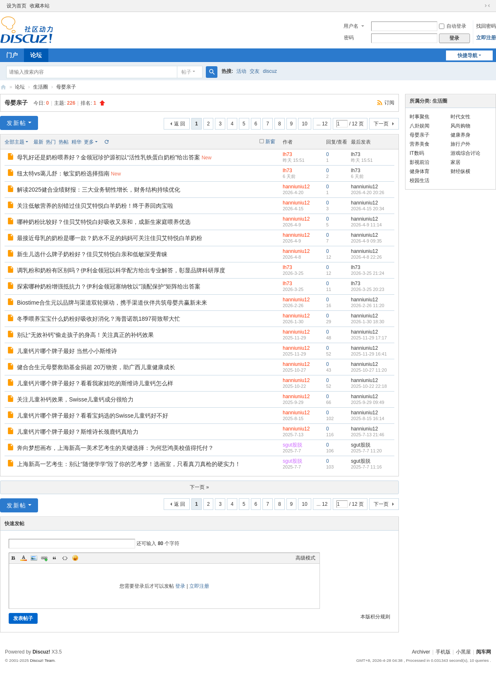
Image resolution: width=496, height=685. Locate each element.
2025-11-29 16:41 (369, 353)
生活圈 (40, 87)
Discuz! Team (42, 660)
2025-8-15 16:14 (367, 418)
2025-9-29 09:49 (367, 402)
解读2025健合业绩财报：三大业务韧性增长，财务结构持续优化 (98, 189)
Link (44, 558)
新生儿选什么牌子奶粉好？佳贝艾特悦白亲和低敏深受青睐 (92, 254)
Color (23, 558)
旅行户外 (460, 144)
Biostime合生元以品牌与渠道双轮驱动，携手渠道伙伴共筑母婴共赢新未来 (112, 302)
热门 (51, 142)
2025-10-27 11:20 (369, 370)
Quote (54, 558)
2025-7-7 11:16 (366, 466)
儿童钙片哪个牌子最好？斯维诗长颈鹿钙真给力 (77, 431)
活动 (241, 71)
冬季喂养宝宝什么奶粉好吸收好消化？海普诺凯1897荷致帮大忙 (98, 318)
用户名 (350, 26)
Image (34, 558)
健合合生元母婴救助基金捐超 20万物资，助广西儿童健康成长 (96, 367)
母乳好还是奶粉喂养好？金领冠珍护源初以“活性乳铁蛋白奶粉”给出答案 (108, 157)
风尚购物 (460, 126)
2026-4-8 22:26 (366, 257)
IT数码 (417, 153)
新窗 (270, 141)
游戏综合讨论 (465, 153)
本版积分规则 (375, 617)
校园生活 (419, 180)
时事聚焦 (419, 117)
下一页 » (199, 487)
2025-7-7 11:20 (366, 450)
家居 (455, 162)
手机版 (443, 652)
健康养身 (460, 135)
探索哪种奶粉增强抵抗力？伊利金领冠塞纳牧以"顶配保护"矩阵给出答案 (108, 286)
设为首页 (16, 6)
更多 (89, 142)
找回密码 (486, 26)
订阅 (389, 103)
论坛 (36, 55)
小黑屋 (463, 652)
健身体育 (419, 171)
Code (65, 558)
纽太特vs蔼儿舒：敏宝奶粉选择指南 (63, 173)
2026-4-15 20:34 (367, 208)
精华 (76, 142)
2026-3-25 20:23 (367, 289)
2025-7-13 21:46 (367, 434)
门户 (12, 55)
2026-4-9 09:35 (366, 240)
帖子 (186, 72)
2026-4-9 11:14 (366, 224)
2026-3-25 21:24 (367, 273)
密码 (349, 38)
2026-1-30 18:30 (367, 321)
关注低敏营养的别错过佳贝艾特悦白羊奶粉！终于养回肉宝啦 (95, 205)
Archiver (421, 652)
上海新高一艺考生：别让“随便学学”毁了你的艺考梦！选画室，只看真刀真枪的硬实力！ (129, 464)
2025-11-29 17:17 (369, 337)
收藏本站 (40, 6)
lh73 (287, 154)
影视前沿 (419, 162)
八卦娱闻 (419, 126)
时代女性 (460, 117)
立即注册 (486, 38)
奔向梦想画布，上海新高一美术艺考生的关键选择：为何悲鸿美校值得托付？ (115, 448)
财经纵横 (460, 171)
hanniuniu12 (296, 187)
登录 (180, 586)
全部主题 (14, 142)
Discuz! (41, 652)
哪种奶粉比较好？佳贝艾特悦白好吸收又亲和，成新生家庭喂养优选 (104, 222)
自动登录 (452, 26)
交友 (255, 71)
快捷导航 (467, 55)
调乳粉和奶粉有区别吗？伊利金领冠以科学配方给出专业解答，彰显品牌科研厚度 (121, 270)
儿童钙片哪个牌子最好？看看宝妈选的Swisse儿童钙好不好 (92, 415)
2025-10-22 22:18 (369, 386)
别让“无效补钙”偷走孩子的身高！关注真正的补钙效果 (85, 335)
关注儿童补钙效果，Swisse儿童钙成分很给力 (75, 399)
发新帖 (16, 123)
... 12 (322, 124)
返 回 (179, 124)
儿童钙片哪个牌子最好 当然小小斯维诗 (67, 351)
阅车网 (3, 87)
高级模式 (305, 558)
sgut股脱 (292, 445)
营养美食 (419, 144)
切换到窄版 (487, 6)
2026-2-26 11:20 (367, 305)
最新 (38, 142)
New (207, 158)
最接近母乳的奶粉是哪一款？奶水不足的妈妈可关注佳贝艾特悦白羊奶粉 (109, 238)
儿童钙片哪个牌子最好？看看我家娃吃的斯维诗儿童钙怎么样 (95, 383)
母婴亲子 (66, 87)
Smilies (75, 558)
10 (304, 124)
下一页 (381, 124)
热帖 (64, 142)
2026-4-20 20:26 (367, 192)
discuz (270, 71)
